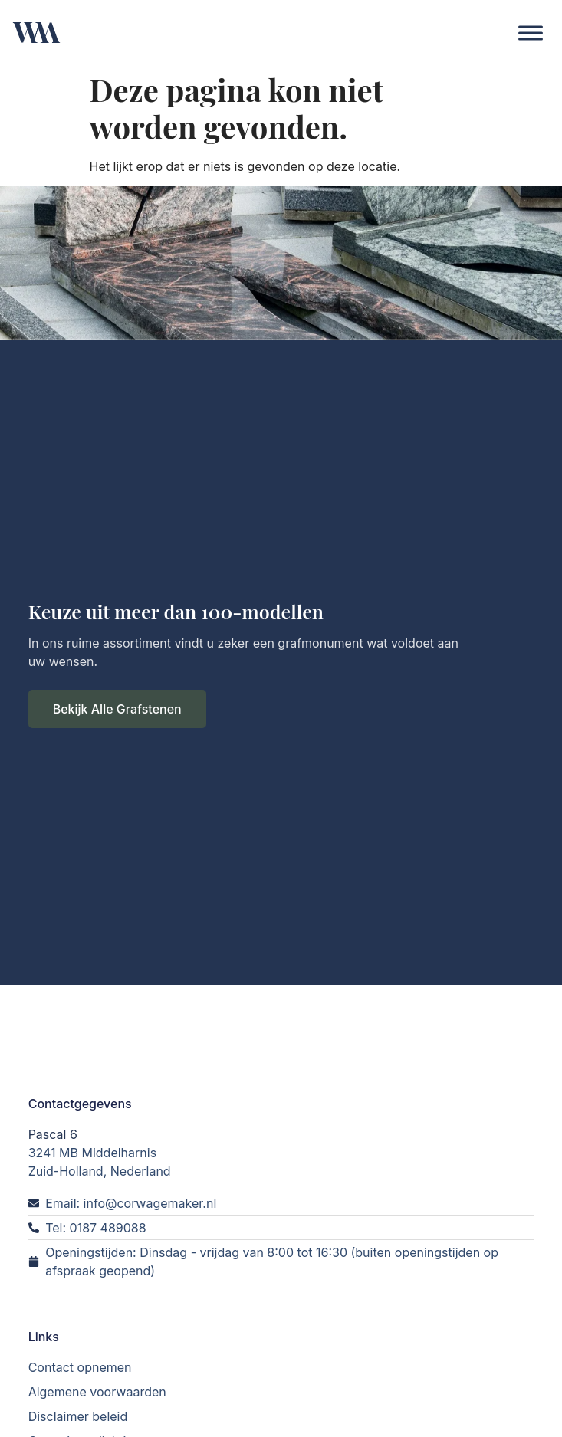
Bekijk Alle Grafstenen (117, 706)
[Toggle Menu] (530, 32)
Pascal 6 (52, 1129)
